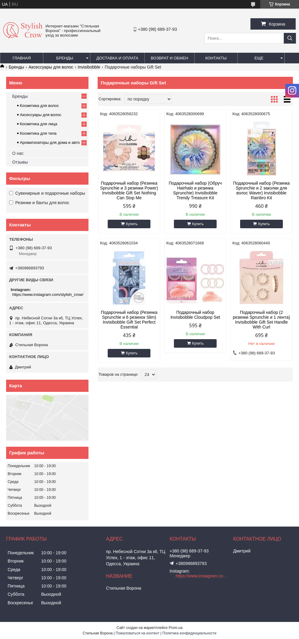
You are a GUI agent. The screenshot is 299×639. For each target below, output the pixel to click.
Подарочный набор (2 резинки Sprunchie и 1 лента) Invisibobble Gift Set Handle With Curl (261, 319)
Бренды (64, 58)
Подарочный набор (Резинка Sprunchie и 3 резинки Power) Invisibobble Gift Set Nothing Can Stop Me (129, 190)
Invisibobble (89, 67)
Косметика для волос (39, 105)
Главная (22, 58)
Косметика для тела (38, 133)
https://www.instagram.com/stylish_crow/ (47, 294)
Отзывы (20, 162)
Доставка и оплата (117, 58)
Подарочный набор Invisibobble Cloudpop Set (195, 315)
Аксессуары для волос (51, 67)
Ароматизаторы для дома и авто (50, 142)
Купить (132, 224)
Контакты (216, 58)
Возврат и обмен (169, 58)
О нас (17, 153)
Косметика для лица (38, 124)
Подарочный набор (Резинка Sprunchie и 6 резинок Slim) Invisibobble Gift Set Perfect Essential (129, 319)
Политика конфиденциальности (189, 633)
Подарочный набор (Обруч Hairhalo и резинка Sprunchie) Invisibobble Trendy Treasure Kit (195, 190)
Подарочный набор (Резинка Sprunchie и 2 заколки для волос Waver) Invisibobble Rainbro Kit (261, 190)
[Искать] (290, 38)
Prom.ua (175, 628)
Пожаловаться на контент (137, 633)
